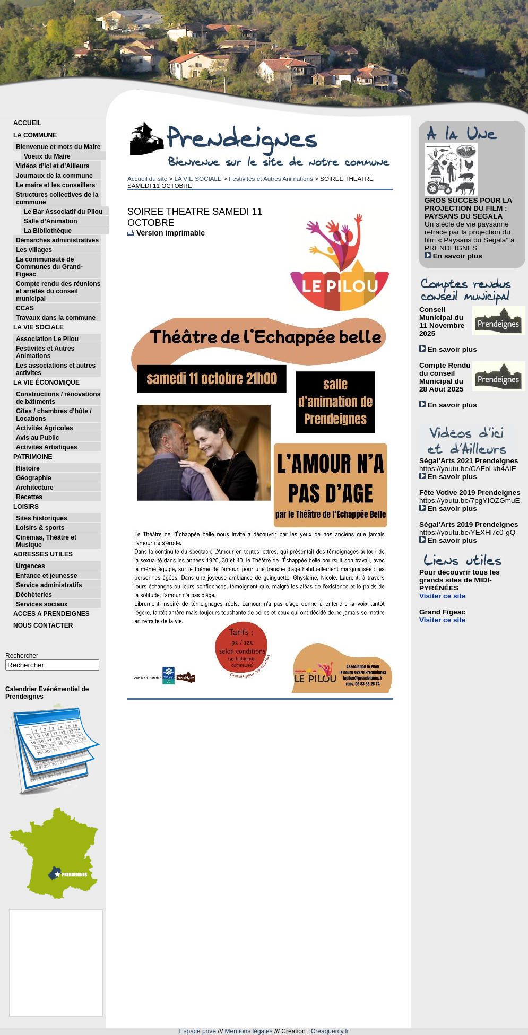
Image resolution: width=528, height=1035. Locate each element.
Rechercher (21, 655)
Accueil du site (147, 178)
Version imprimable (166, 233)
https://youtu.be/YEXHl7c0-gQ (467, 532)
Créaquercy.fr (330, 1031)
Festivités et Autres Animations (271, 178)
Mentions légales (249, 1031)
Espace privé (197, 1031)
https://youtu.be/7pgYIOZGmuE (469, 501)
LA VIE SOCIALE (197, 178)
